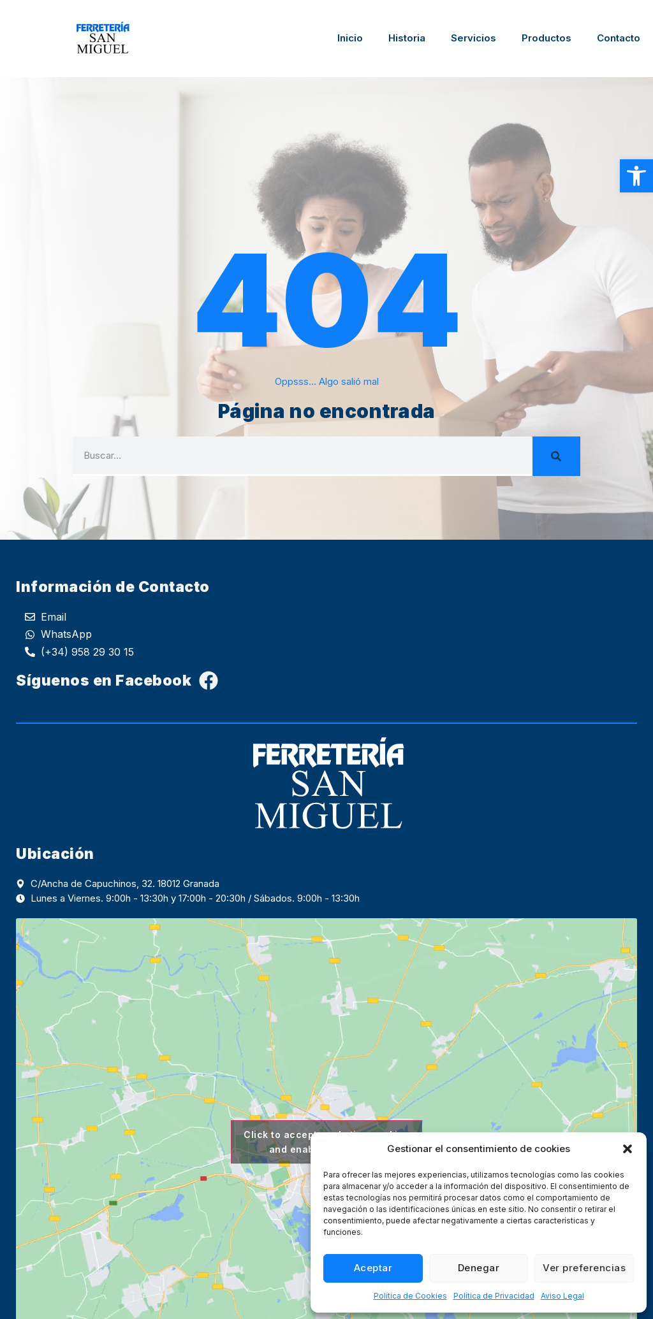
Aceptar (373, 1268)
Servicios (473, 38)
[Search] (556, 456)
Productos (546, 38)
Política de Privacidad (493, 1296)
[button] (636, 175)
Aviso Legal (562, 1296)
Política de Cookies (410, 1296)
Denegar (479, 1268)
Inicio (350, 38)
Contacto (618, 38)
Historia (406, 38)
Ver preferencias (584, 1268)
